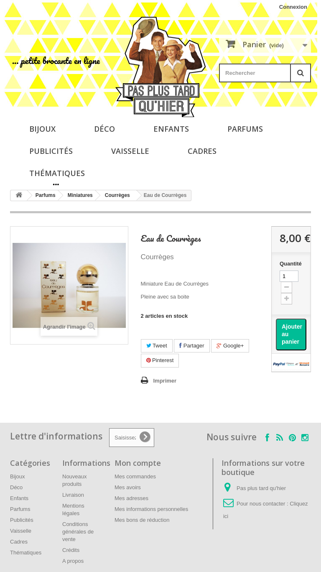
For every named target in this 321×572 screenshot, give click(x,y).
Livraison (73, 495)
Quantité (291, 263)
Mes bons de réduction (142, 520)
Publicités (51, 151)
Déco (104, 129)
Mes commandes (135, 476)
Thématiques (57, 173)
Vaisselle (130, 151)
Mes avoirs (128, 487)
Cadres (202, 151)
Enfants (171, 129)
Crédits (70, 550)
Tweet (156, 345)
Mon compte (138, 463)
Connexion (293, 7)
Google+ (230, 345)
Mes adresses (131, 498)
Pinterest (160, 360)
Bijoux (42, 129)
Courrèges (117, 195)
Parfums (245, 129)
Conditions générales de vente (78, 531)
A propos (73, 561)
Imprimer (165, 381)
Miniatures (80, 195)
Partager (191, 345)
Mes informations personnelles (151, 509)
